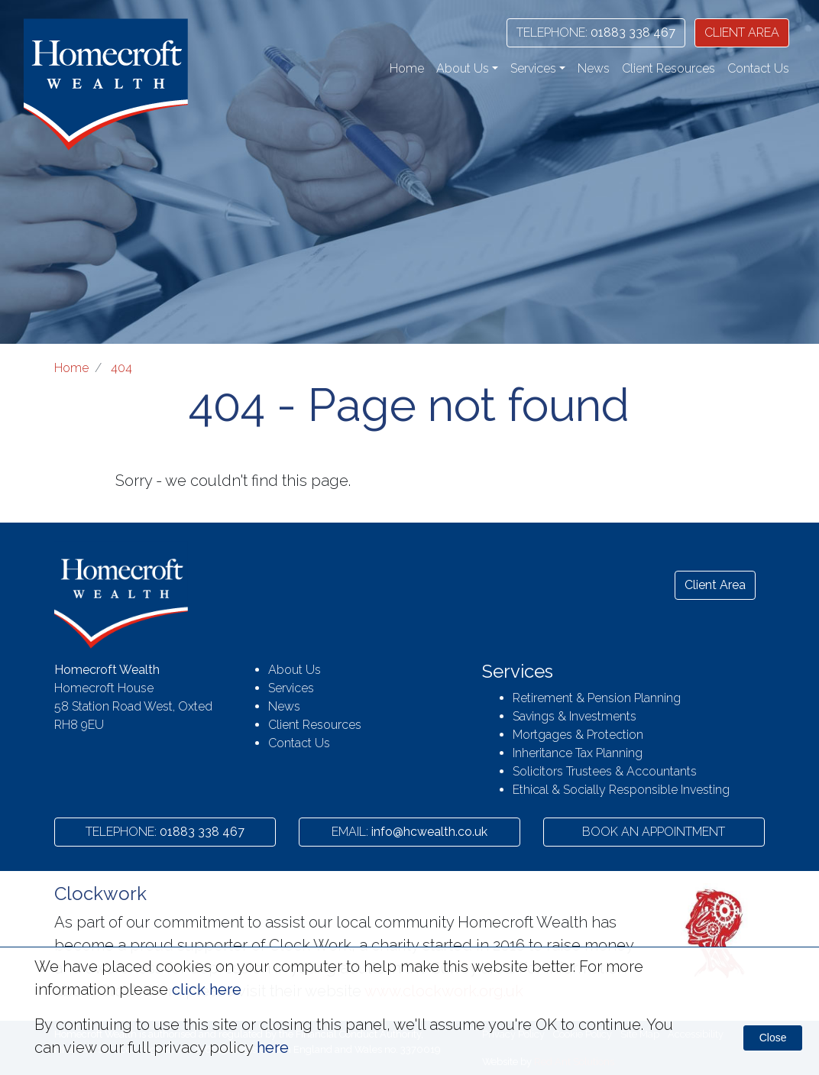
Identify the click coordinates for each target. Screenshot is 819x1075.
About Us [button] (462, 68)
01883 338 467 (595, 32)
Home (407, 68)
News (594, 68)
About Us (294, 669)
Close (773, 1037)
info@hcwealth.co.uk (409, 831)
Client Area (715, 585)
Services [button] (533, 68)
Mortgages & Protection (578, 734)
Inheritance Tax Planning (578, 753)
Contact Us (758, 68)
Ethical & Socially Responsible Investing (621, 789)
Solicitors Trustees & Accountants (605, 771)
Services (291, 688)
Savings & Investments (574, 716)
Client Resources (668, 68)
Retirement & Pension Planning (597, 698)
